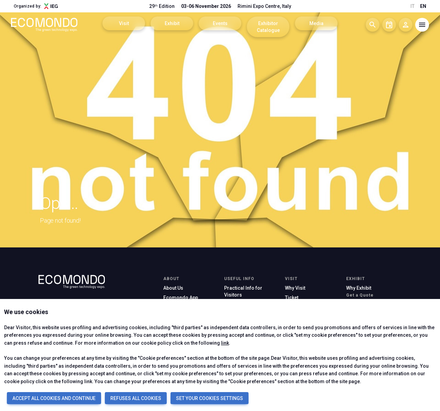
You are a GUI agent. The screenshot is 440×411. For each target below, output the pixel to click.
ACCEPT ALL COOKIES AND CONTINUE (54, 398)
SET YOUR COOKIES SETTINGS (209, 398)
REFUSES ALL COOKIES (135, 398)
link (225, 343)
